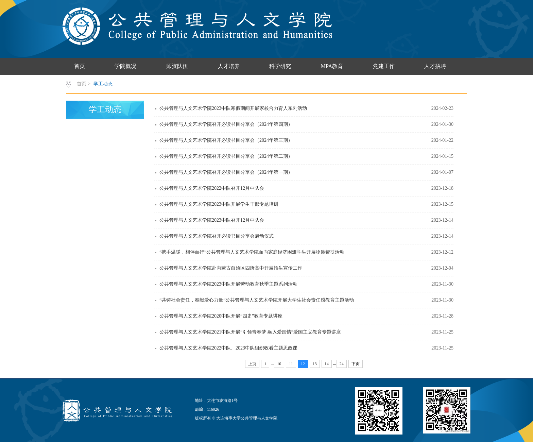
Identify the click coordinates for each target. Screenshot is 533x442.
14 (327, 363)
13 (315, 363)
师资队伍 (177, 66)
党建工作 (384, 66)
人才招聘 (435, 66)
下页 (355, 363)
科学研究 (280, 66)
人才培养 (229, 66)
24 (342, 363)
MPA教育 (332, 66)
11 (291, 363)
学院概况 (125, 66)
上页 (252, 363)
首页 (79, 66)
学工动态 (103, 83)
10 (279, 363)
